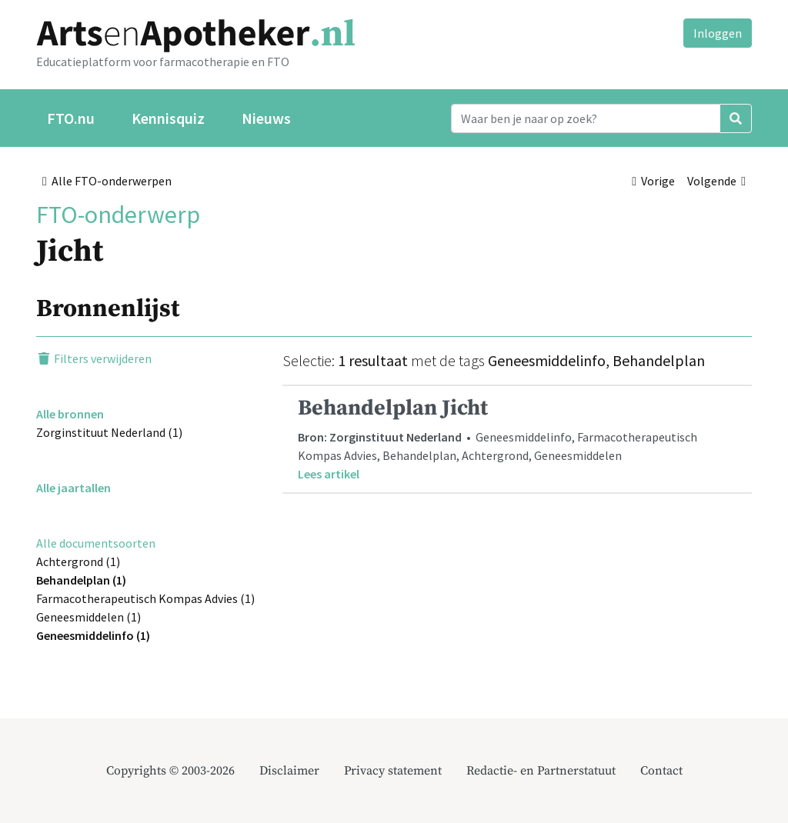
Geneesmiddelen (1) (88, 617)
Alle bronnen (70, 413)
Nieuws (266, 118)
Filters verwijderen (94, 358)
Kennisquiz (168, 118)
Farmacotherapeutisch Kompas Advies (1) (145, 598)
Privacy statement (393, 770)
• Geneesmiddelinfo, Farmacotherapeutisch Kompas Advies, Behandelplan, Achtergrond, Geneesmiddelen (517, 439)
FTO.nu (71, 118)
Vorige (653, 180)
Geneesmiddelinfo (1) (93, 635)
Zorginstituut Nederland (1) (109, 432)
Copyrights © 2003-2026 (170, 770)
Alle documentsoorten (95, 543)
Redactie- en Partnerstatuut (541, 770)
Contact (661, 770)
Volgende (716, 180)
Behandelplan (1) (81, 580)
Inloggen (717, 33)
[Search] (585, 118)
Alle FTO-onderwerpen (107, 180)
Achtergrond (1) (78, 561)
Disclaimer (289, 770)
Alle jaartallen (73, 487)
